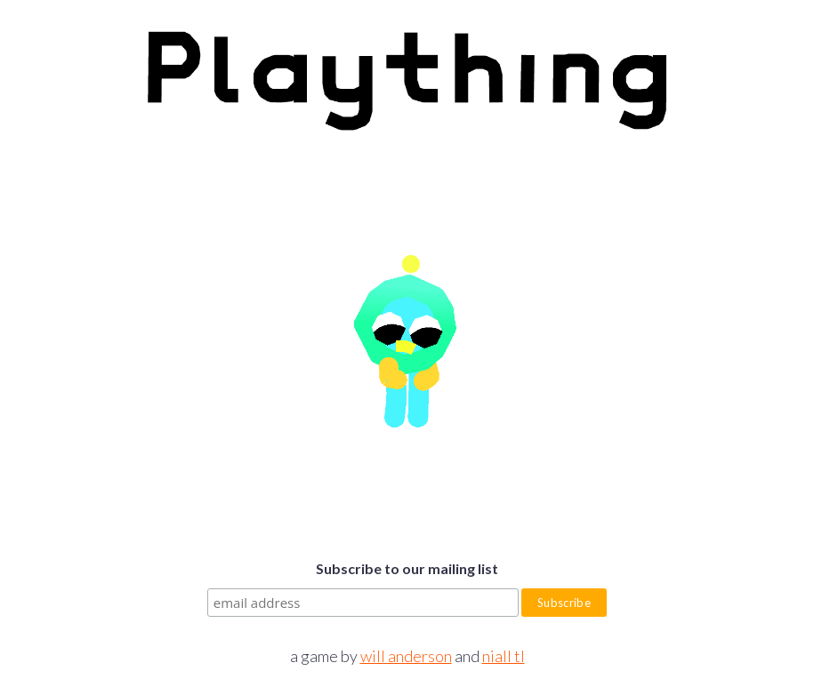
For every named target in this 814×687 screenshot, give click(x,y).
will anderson (406, 656)
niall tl (503, 656)
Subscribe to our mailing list (407, 568)
